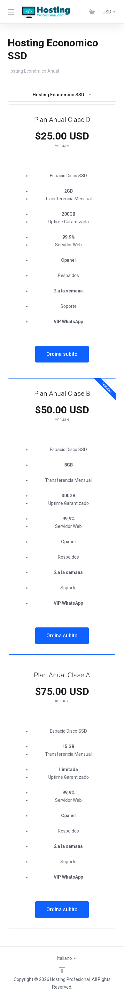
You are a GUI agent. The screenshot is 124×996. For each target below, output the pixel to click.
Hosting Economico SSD (62, 94)
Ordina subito (62, 354)
